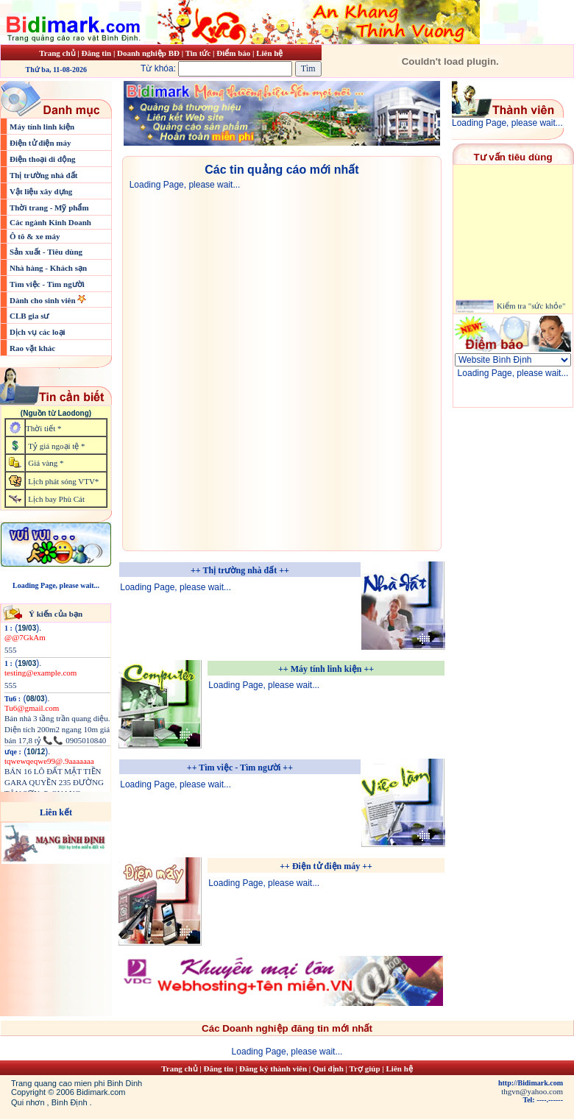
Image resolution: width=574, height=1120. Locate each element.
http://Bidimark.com (530, 1083)
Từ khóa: (218, 68)
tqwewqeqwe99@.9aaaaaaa (49, 760)
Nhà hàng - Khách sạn (48, 267)
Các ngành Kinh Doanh (50, 222)
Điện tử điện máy (40, 142)
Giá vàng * (45, 462)
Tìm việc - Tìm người (47, 284)
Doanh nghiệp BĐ (149, 53)
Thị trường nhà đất (43, 175)
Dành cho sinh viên (43, 300)
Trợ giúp (366, 1068)
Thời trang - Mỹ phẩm (49, 207)
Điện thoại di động (43, 159)
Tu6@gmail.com (31, 707)
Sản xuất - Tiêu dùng (46, 251)
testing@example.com (40, 672)
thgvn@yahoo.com (532, 1091)
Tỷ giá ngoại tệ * (56, 446)
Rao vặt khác (32, 348)
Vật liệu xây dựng (41, 191)
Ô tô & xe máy (35, 236)
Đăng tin (96, 53)
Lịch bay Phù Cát (56, 499)
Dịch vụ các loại (37, 331)
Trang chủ (57, 53)
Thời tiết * (43, 428)
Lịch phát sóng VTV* (63, 481)
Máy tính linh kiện (42, 126)
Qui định (328, 1068)
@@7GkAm (25, 637)
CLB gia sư (29, 315)
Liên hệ (269, 53)
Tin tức (199, 53)
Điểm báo (233, 53)
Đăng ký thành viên (273, 1068)
